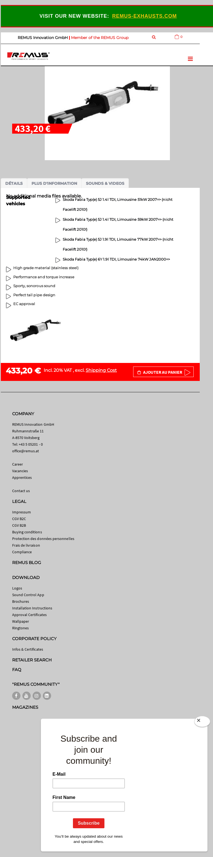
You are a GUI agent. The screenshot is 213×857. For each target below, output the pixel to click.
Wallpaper (20, 621)
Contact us (21, 490)
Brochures (20, 601)
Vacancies (20, 470)
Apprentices (22, 477)
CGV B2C (19, 518)
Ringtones (20, 627)
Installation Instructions (32, 608)
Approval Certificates (29, 614)
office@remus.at (25, 450)
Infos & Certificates (27, 649)
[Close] (202, 721)
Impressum (21, 512)
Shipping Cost (101, 370)
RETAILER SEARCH (32, 660)
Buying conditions (27, 531)
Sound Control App (28, 594)
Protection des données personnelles (43, 538)
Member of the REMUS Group (99, 37)
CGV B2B (19, 525)
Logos (17, 588)
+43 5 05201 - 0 (31, 444)
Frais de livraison (26, 545)
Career (17, 464)
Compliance (22, 551)
